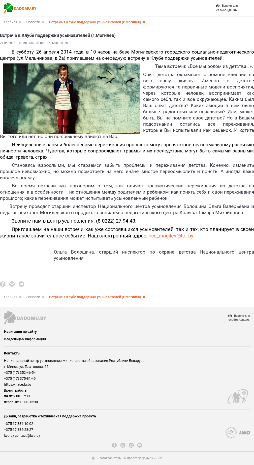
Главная (10, 22)
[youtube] (139, 445)
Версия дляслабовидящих (239, 317)
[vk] (12, 284)
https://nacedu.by (18, 384)
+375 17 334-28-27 (18, 430)
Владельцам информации (25, 339)
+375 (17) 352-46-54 (20, 373)
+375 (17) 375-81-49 (20, 378)
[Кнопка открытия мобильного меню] (247, 8)
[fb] (2, 284)
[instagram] (122, 445)
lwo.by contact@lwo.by (22, 435)
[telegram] (131, 445)
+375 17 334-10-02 (18, 424)
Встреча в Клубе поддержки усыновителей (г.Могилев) (95, 22)
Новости (33, 22)
